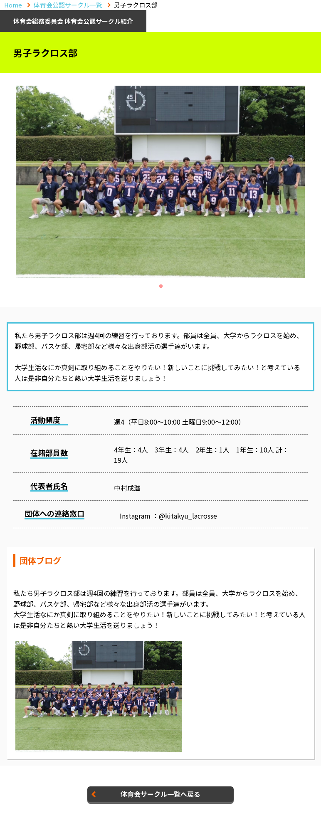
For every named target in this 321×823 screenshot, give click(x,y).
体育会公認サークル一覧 (68, 4)
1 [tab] (161, 286)
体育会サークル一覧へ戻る (160, 794)
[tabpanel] (160, 182)
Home (13, 4)
